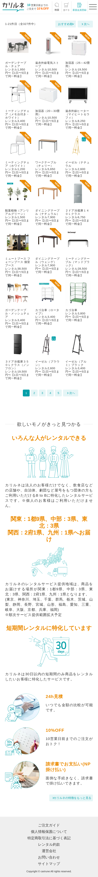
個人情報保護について (49, 832)
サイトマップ (49, 864)
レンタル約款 (49, 844)
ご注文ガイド (49, 825)
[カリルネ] (13, 7)
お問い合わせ (49, 857)
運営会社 (49, 851)
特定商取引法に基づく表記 (49, 838)
